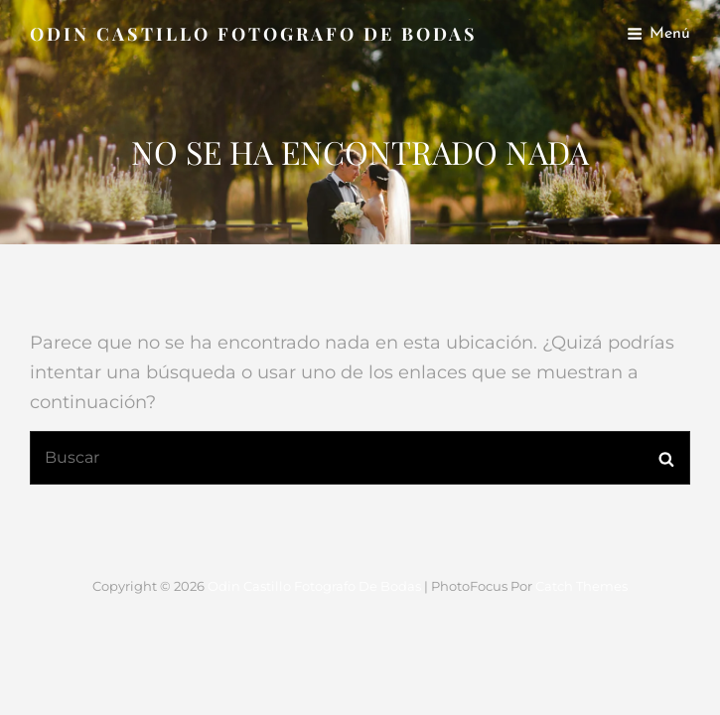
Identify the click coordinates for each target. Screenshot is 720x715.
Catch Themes (581, 586)
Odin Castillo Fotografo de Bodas (254, 34)
